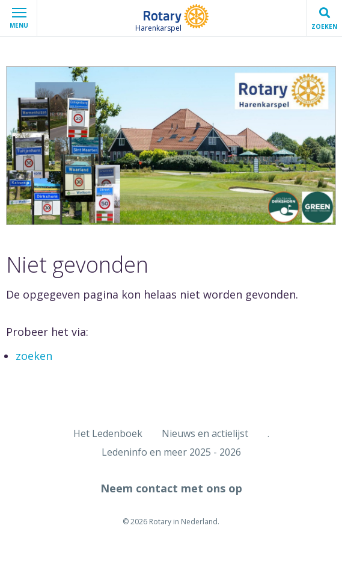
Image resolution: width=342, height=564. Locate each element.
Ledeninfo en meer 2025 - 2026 (171, 452)
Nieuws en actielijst (205, 433)
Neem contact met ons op (171, 488)
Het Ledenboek (107, 433)
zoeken (34, 356)
